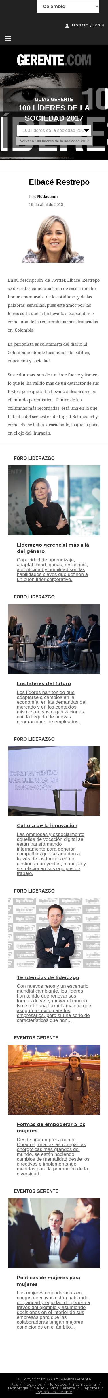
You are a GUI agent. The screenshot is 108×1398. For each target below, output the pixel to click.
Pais (14, 1384)
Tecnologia (17, 1388)
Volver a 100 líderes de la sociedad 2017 (54, 141)
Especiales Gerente (54, 1391)
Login (98, 25)
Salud (39, 1388)
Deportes (90, 1388)
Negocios (33, 1384)
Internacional (84, 1384)
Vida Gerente (62, 1388)
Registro (80, 25)
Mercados (57, 1384)
